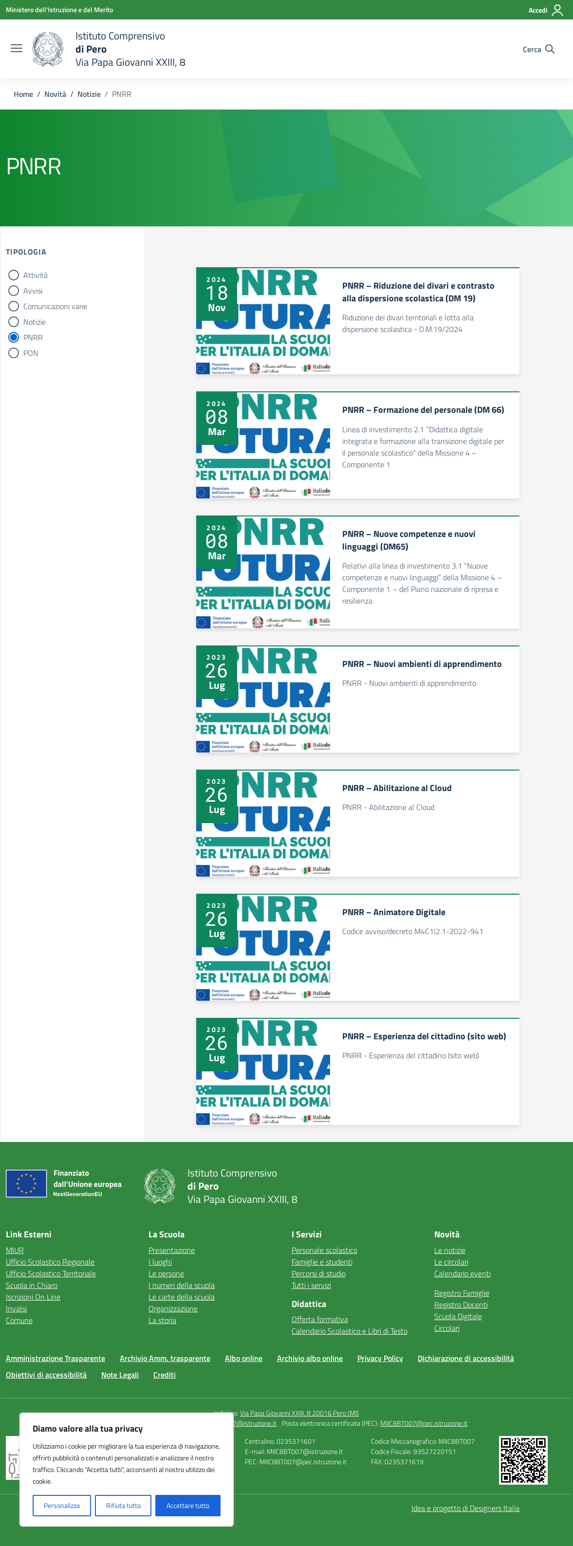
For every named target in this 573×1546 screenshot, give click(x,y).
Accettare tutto (187, 1505)
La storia (162, 1320)
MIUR (15, 1250)
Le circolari (451, 1262)
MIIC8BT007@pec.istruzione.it (423, 1423)
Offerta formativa (320, 1319)
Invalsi (16, 1308)
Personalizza (62, 1505)
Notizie (34, 322)
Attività (35, 275)
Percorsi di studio (319, 1273)
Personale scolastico (324, 1250)
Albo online (243, 1358)
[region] (126, 1470)
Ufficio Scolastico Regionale (50, 1262)
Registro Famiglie (461, 1293)
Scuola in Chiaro (31, 1285)
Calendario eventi (462, 1273)
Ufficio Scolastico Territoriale (51, 1273)
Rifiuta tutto (123, 1505)
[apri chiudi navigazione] (16, 49)
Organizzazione (173, 1308)
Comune (19, 1320)
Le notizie (449, 1250)
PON (30, 353)
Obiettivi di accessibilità (46, 1374)
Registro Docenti (461, 1304)
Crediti (164, 1374)
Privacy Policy (380, 1358)
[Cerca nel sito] (538, 49)
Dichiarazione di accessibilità (466, 1358)
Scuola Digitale (458, 1316)
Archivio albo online (310, 1358)
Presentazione (171, 1250)
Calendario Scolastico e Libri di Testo (349, 1331)
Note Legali (120, 1374)
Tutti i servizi (311, 1285)
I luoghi (160, 1262)
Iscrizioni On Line (33, 1297)
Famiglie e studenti (322, 1262)
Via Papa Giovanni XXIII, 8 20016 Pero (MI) (299, 1413)
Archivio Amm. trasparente (165, 1358)
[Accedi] (546, 10)
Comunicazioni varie (55, 306)
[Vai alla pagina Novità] (55, 94)
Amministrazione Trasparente (55, 1358)
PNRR (33, 337)
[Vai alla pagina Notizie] (89, 94)
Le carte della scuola (181, 1297)
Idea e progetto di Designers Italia (465, 1508)
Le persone (166, 1273)
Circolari (447, 1328)
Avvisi (32, 290)
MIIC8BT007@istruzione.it (239, 1423)
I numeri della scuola (181, 1285)
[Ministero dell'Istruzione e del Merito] (59, 9)
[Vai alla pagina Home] (23, 94)
